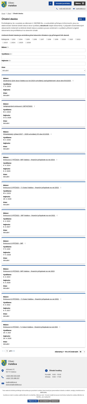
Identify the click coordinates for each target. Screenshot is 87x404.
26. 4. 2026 (7, 338)
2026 (29, 42)
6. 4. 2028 (6, 283)
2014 (20, 39)
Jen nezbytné (44, 401)
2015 (28, 39)
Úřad (9, 14)
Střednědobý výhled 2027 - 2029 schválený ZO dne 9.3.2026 (27, 134)
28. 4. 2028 (7, 199)
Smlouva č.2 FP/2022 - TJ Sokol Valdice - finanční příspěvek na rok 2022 (32, 299)
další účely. (43, 392)
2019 (56, 39)
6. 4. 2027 (6, 227)
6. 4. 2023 (6, 277)
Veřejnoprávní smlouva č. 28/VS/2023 (19, 106)
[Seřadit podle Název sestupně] (8, 47)
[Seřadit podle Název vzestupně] (8, 46)
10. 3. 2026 (7, 140)
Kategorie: (5, 39)
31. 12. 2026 (7, 118)
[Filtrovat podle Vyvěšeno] (43, 57)
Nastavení (54, 401)
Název (5, 47)
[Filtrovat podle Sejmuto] (43, 63)
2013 (13, 39)
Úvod (3, 14)
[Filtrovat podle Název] (43, 50)
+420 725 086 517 (12, 378)
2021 (71, 39)
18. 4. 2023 (7, 112)
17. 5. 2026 (7, 255)
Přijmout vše (33, 401)
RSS (82, 19)
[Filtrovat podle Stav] (43, 70)
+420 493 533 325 (65, 9)
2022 (78, 39)
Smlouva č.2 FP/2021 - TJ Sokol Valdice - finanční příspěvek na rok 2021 (32, 327)
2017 (42, 39)
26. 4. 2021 (7, 333)
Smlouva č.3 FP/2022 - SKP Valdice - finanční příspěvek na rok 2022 (30, 215)
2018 (49, 39)
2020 (64, 39)
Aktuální (6, 95)
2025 (21, 42)
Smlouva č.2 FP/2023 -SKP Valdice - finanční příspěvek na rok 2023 (29, 271)
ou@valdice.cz (80, 9)
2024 (13, 42)
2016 (35, 39)
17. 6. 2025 (7, 86)
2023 (6, 42)
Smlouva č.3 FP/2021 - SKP (14, 243)
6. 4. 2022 (6, 221)
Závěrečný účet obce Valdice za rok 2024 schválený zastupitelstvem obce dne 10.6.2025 (38, 81)
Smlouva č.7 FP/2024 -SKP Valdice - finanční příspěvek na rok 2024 (30, 160)
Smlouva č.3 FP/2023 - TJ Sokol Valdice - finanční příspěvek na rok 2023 (32, 188)
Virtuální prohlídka (63, 3)
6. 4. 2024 (6, 165)
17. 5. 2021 (6, 249)
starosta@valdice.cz (14, 385)
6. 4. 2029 (6, 171)
